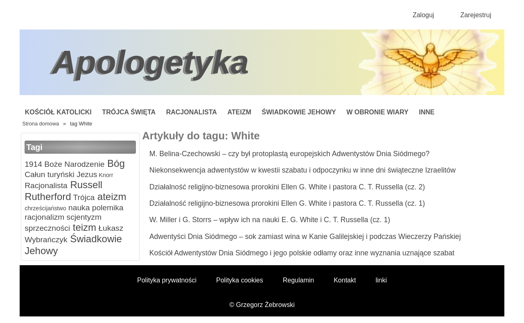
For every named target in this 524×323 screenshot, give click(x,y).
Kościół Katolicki (58, 112)
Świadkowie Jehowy (299, 112)
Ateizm (239, 112)
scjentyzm (83, 217)
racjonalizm (44, 217)
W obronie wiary (377, 112)
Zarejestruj (475, 14)
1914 (33, 164)
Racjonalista (191, 112)
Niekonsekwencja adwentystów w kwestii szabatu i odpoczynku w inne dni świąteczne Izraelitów (302, 170)
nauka (78, 207)
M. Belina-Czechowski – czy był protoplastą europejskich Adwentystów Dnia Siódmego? (289, 154)
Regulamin (298, 280)
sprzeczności (47, 228)
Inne (426, 112)
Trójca (83, 197)
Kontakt (345, 280)
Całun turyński (50, 174)
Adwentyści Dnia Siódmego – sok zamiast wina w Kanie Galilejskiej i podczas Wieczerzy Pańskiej (305, 236)
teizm (83, 227)
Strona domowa (40, 124)
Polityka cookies (239, 280)
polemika (106, 207)
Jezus (86, 174)
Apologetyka (150, 62)
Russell (85, 184)
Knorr (105, 175)
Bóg (114, 163)
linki (381, 280)
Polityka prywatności (166, 280)
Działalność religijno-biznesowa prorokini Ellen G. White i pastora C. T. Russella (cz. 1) (287, 203)
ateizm (110, 196)
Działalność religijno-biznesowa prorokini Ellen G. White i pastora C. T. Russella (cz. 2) (287, 187)
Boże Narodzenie (73, 164)
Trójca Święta (129, 112)
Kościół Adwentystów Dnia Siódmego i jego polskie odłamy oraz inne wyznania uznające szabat (301, 253)
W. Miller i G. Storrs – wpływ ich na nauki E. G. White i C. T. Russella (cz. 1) (269, 220)
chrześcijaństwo (45, 208)
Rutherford (48, 196)
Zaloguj (423, 14)
